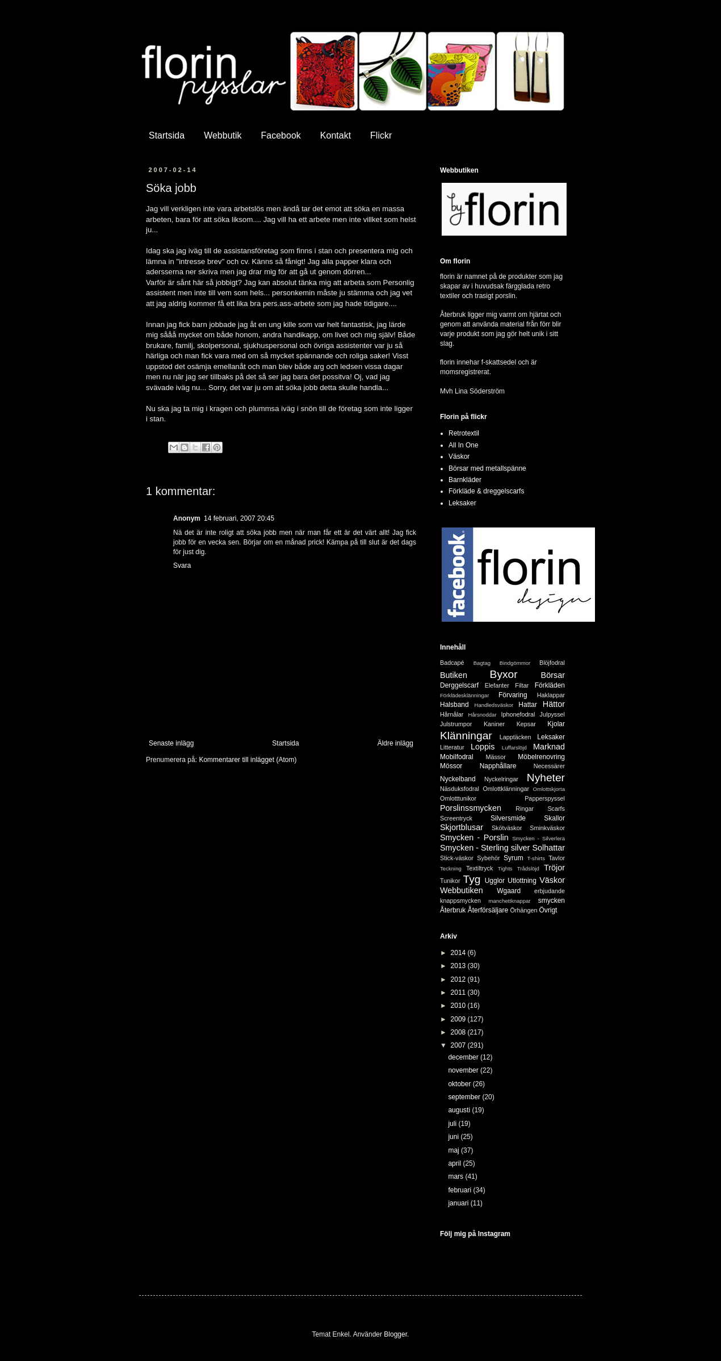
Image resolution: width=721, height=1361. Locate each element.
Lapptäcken (515, 737)
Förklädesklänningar (464, 695)
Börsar (553, 675)
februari (460, 1190)
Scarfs (556, 808)
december (464, 1057)
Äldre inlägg (395, 743)
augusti (460, 1110)
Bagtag (482, 663)
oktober (460, 1084)
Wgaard (509, 891)
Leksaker (462, 503)
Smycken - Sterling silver (485, 847)
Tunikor (450, 880)
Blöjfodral (552, 662)
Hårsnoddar (482, 714)
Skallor (554, 818)
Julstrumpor (456, 724)
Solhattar (548, 847)
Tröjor (554, 867)
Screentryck (456, 818)
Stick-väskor (456, 858)
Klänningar (466, 736)
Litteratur (452, 747)
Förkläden (550, 685)
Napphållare (498, 766)
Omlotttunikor (458, 798)
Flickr (381, 135)
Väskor (459, 456)
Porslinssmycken (470, 808)
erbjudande (549, 890)
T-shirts (536, 858)
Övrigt (548, 910)
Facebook (281, 135)
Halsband (454, 705)
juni (454, 1137)
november (464, 1070)
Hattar (527, 705)
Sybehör (488, 858)
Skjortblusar (461, 827)
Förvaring (512, 695)
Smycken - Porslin (474, 837)
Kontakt (335, 135)
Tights (505, 868)
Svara (182, 565)
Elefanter (497, 685)
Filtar (522, 685)
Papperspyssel (545, 798)
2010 (459, 1006)
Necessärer (549, 766)
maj (454, 1150)
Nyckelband (458, 779)
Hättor (554, 704)
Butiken (453, 675)
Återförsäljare (488, 910)
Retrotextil (463, 433)
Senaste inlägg (171, 743)
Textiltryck (479, 868)
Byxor (504, 674)
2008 (459, 1032)
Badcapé (452, 662)
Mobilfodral (456, 757)
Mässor (495, 756)
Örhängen (523, 910)
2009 (459, 1019)
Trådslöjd (528, 868)
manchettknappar (509, 901)
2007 (459, 1045)
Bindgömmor (515, 663)
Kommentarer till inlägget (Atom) (247, 760)
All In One (463, 445)
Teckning (451, 868)
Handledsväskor (493, 705)
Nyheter (546, 778)
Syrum (513, 858)
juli (453, 1124)
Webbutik (222, 135)
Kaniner (494, 724)
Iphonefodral (518, 714)
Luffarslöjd (514, 747)
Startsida (167, 135)
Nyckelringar (501, 779)
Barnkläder (464, 480)
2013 (459, 966)
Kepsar (526, 724)
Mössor (451, 766)
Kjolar (556, 724)
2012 (459, 979)
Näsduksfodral (459, 788)
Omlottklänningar (506, 788)
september (465, 1097)
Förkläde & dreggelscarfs (486, 491)
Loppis (482, 746)
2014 (459, 953)
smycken (551, 900)
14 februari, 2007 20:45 (239, 518)
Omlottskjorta (549, 789)
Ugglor (495, 881)
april (455, 1163)
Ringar (524, 808)
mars (456, 1176)
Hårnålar (451, 714)
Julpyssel (552, 714)
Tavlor (556, 858)
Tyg (472, 879)
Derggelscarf (459, 685)
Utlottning (522, 881)
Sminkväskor (547, 827)
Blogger (395, 1334)
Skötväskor (507, 827)
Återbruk (453, 910)
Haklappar (551, 695)
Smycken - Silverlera (538, 838)
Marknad (549, 746)
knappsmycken (460, 900)
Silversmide (508, 818)
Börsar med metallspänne (487, 468)
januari (459, 1203)
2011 (459, 992)
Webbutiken (461, 890)
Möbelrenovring (541, 757)
